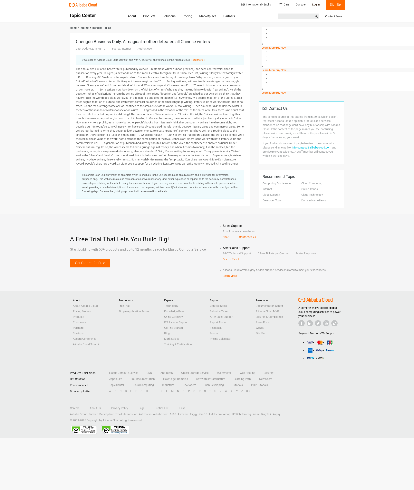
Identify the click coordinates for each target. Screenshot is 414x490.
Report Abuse (218, 322)
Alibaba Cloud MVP (267, 311)
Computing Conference (277, 183)
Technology (171, 305)
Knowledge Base (174, 311)
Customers (79, 322)
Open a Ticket (231, 259)
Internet (267, 189)
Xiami (256, 414)
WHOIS (260, 327)
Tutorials (237, 385)
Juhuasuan (130, 414)
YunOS (203, 414)
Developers (189, 385)
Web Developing (214, 385)
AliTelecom (215, 414)
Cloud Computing (312, 183)
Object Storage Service (194, 372)
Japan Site (115, 378)
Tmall (118, 414)
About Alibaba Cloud (85, 305)
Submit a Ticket (219, 311)
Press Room (263, 322)
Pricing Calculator (220, 338)
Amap (226, 414)
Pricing (187, 16)
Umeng (246, 414)
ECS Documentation (142, 378)
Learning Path (242, 378)
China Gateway (173, 316)
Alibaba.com (160, 414)
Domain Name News (313, 200)
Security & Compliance (269, 316)
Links (182, 408)
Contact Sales (333, 16)
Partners (229, 16)
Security (269, 372)
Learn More (268, 47)
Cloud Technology (312, 194)
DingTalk (266, 414)
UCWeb (236, 414)
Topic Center (116, 385)
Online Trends (309, 189)
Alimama (183, 414)
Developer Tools (272, 200)
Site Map (261, 333)
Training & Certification (178, 344)
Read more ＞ (198, 59)
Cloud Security (271, 194)
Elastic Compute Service (123, 372)
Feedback (216, 327)
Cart (284, 4)
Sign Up (335, 4)
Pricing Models (82, 311)
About (132, 16)
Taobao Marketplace (101, 414)
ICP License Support (176, 322)
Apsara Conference (84, 338)
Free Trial (124, 305)
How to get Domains (175, 378)
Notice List (162, 408)
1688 (173, 414)
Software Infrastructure (210, 378)
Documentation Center (269, 305)
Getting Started (173, 327)
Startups (78, 333)
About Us (95, 408)
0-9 (248, 391)
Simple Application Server (134, 311)
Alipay (276, 414)
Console (300, 4)
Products (149, 16)
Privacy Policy (119, 408)
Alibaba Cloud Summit (86, 344)
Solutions (169, 16)
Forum (214, 333)
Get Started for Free (90, 263)
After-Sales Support (222, 316)
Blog (167, 333)
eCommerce (224, 372)
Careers (74, 408)
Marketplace (207, 16)
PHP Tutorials (259, 385)
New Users (265, 378)
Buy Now (280, 47)
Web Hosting (247, 372)
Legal (142, 408)
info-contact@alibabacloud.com (311, 147)
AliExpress (145, 414)
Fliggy (193, 414)
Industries (168, 385)
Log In (316, 4)
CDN (149, 372)
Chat (226, 237)
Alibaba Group (78, 414)
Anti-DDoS (166, 372)
